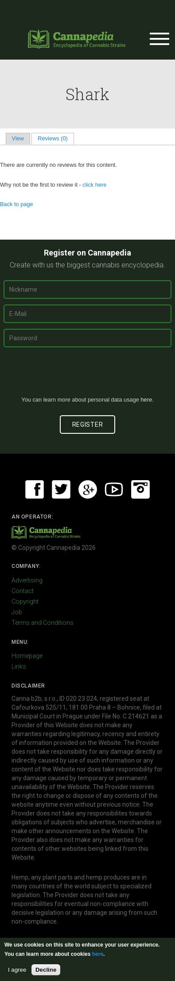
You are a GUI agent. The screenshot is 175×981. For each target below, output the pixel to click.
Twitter (61, 489)
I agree (17, 969)
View (18, 138)
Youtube (114, 489)
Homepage (27, 655)
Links (19, 666)
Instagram (140, 489)
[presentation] (87, 375)
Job (17, 612)
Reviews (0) (56, 138)
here (146, 399)
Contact (23, 590)
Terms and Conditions (43, 622)
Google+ (88, 489)
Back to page (16, 204)
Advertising (27, 580)
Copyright (25, 601)
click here (94, 184)
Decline (45, 969)
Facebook (34, 489)
